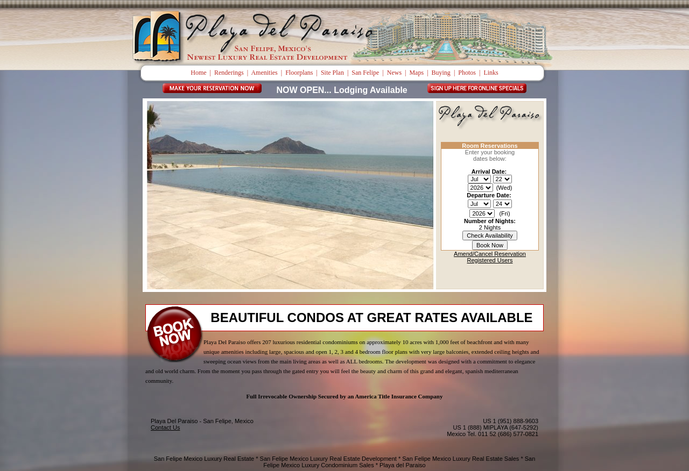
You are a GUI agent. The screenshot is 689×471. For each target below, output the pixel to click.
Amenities (264, 72)
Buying (441, 72)
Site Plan (332, 72)
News (394, 72)
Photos (467, 72)
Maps (416, 72)
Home (198, 72)
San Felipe (365, 72)
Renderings (229, 72)
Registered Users (490, 260)
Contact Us (165, 427)
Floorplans (299, 72)
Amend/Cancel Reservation (490, 254)
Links (490, 72)
